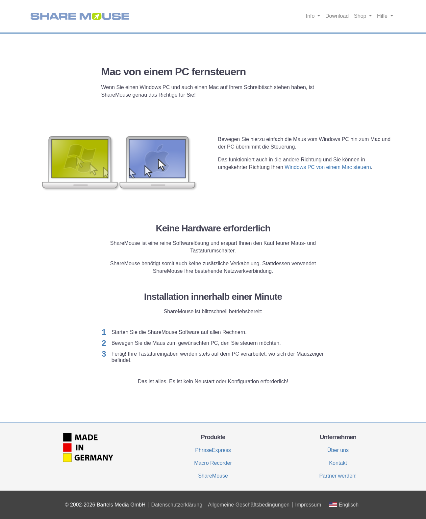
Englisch (344, 504)
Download (337, 16)
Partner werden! (338, 476)
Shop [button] (361, 16)
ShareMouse (213, 476)
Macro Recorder (213, 463)
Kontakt (338, 463)
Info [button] (311, 16)
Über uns (338, 450)
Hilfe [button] (383, 16)
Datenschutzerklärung (176, 504)
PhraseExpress (213, 450)
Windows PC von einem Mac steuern (328, 167)
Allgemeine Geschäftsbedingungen (248, 504)
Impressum (308, 504)
